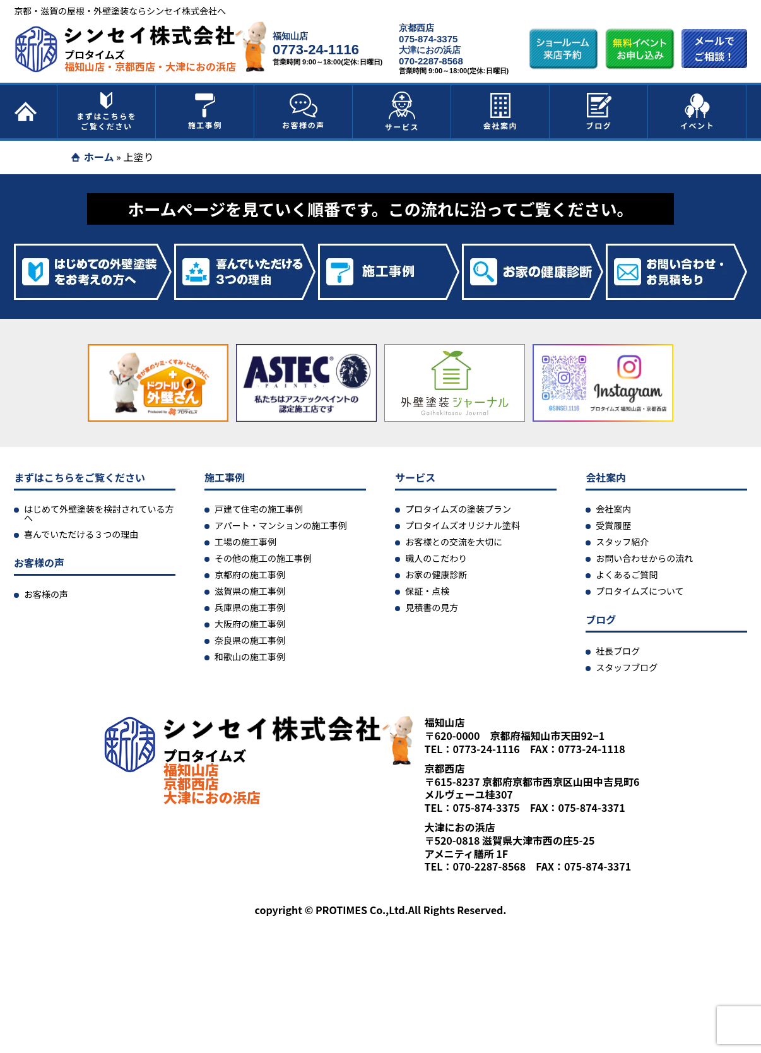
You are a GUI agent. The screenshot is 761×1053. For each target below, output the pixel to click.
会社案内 (500, 112)
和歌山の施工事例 (250, 656)
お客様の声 (303, 111)
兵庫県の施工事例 (250, 607)
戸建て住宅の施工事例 (259, 508)
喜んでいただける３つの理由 (81, 534)
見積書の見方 (431, 607)
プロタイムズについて (639, 590)
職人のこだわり (436, 558)
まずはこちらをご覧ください (106, 111)
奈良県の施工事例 (250, 640)
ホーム (99, 156)
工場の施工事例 (245, 541)
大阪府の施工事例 (250, 623)
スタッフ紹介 (622, 541)
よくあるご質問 (627, 574)
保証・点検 (427, 590)
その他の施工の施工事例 (263, 558)
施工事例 (205, 111)
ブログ (599, 112)
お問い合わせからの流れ (644, 558)
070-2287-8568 (431, 61)
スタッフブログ (627, 667)
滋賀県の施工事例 (250, 590)
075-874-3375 (428, 38)
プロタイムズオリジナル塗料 (462, 525)
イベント (697, 112)
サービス (402, 112)
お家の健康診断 (436, 574)
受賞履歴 (613, 525)
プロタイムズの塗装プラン (458, 508)
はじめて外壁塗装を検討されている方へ (99, 513)
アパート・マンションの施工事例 (281, 525)
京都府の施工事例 (250, 574)
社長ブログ (618, 650)
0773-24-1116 (316, 49)
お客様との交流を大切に (453, 541)
